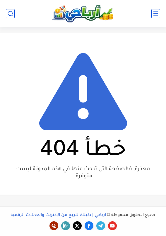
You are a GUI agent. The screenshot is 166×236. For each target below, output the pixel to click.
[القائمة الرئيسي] (155, 13)
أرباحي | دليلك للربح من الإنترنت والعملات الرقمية (58, 215)
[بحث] (10, 13)
